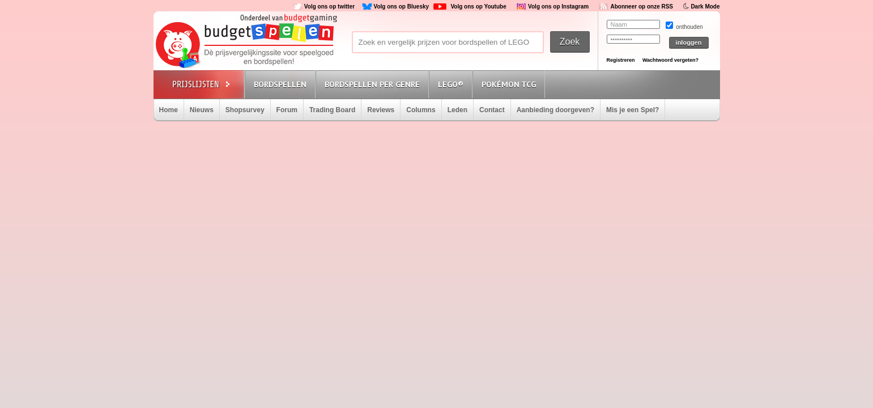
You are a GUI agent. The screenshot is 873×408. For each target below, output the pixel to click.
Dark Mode (705, 6)
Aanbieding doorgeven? (555, 110)
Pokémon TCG (509, 84)
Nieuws (202, 110)
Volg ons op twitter (329, 6)
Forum (286, 110)
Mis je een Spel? (632, 110)
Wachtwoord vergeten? (670, 60)
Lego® (450, 84)
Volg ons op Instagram (558, 6)
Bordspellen (280, 84)
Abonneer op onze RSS (641, 6)
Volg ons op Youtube (478, 6)
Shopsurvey (245, 110)
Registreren (621, 60)
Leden (457, 110)
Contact (492, 110)
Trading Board (332, 110)
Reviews (380, 110)
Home (168, 110)
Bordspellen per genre (372, 84)
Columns (420, 110)
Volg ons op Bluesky (401, 6)
